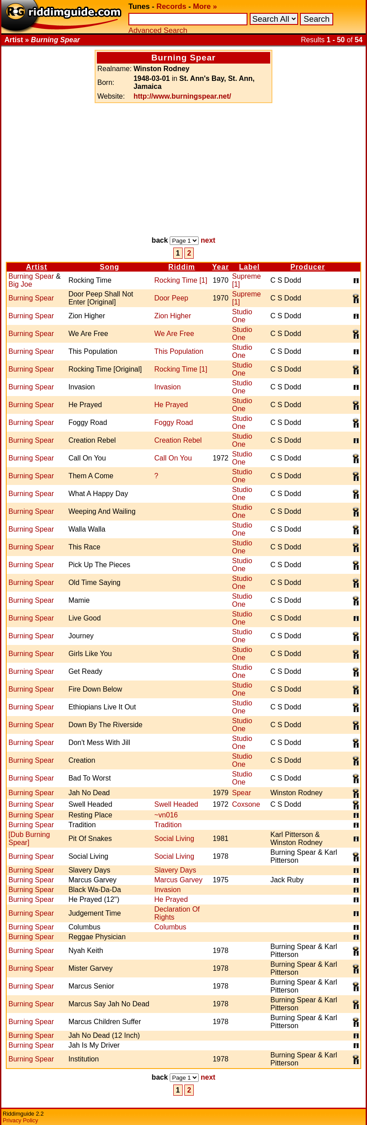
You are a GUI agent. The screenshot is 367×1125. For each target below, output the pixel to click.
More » (205, 6)
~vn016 (166, 815)
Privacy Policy (20, 1120)
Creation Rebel (178, 440)
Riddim (181, 267)
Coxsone (246, 804)
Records (171, 6)
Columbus (170, 927)
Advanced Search (157, 30)
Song (110, 267)
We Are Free (174, 333)
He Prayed (171, 404)
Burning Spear (31, 276)
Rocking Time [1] (180, 280)
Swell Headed (176, 804)
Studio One (242, 316)
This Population (178, 351)
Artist (37, 267)
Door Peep (171, 298)
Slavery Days (175, 870)
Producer (307, 267)
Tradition (168, 825)
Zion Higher (172, 316)
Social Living (174, 838)
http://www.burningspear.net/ (182, 96)
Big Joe (20, 284)
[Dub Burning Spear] (29, 838)
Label (249, 267)
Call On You (173, 458)
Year (220, 267)
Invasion (167, 387)
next (208, 240)
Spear (241, 793)
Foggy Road (173, 422)
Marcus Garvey (178, 880)
